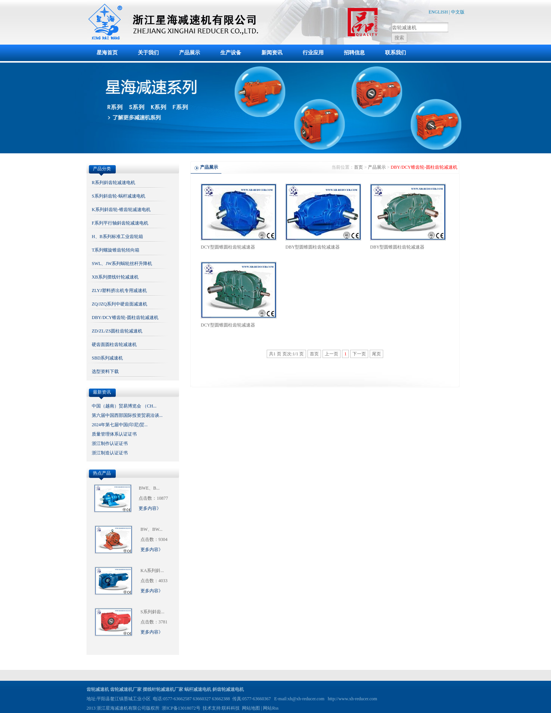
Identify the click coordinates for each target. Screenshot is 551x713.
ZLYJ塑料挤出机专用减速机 (119, 290)
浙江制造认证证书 (110, 452)
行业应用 (313, 52)
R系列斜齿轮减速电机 (113, 182)
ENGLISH (438, 12)
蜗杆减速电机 (197, 689)
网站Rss (270, 708)
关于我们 (148, 52)
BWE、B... (149, 488)
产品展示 (189, 52)
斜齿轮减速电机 (228, 689)
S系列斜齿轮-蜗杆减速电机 (118, 196)
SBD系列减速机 (107, 358)
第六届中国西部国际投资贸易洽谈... (127, 415)
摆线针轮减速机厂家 (163, 689)
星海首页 (107, 52)
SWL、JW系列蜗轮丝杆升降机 (122, 263)
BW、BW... (151, 529)
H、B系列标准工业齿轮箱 (117, 236)
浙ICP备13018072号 (181, 708)
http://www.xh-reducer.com (352, 698)
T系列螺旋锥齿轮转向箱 (115, 250)
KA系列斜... (152, 570)
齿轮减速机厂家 (126, 689)
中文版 (457, 12)
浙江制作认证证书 (110, 443)
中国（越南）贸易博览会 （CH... (124, 406)
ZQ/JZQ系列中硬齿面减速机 (119, 304)
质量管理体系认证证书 (114, 434)
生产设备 (230, 52)
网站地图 (251, 708)
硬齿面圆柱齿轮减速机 (114, 344)
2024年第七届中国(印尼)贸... (120, 424)
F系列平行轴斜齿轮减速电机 (120, 223)
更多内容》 (150, 508)
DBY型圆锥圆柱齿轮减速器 (312, 247)
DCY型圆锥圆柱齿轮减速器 (228, 247)
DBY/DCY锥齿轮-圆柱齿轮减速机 (125, 317)
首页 (358, 167)
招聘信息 (354, 52)
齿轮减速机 (98, 689)
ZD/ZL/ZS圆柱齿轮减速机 (117, 331)
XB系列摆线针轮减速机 (115, 277)
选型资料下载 (105, 371)
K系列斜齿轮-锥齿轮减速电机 (121, 209)
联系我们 (395, 52)
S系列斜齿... (152, 611)
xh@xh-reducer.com (306, 698)
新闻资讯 (271, 52)
